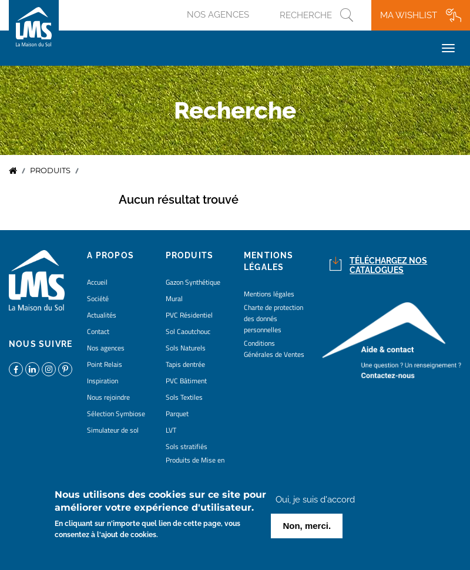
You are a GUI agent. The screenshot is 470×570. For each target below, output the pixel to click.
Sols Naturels (186, 347)
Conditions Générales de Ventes (274, 349)
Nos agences (218, 14)
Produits (50, 170)
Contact (98, 331)
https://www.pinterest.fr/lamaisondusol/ (65, 369)
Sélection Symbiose (116, 413)
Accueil (13, 171)
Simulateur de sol (113, 430)
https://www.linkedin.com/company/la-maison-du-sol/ (32, 369)
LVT (171, 430)
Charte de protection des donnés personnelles (273, 318)
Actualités (101, 315)
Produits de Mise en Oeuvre (195, 465)
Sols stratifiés (186, 446)
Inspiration (102, 380)
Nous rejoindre (108, 397)
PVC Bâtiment (186, 380)
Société (98, 298)
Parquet (177, 413)
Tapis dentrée (185, 364)
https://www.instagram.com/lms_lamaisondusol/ (49, 369)
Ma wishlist (408, 15)
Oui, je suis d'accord (315, 503)
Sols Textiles (184, 397)
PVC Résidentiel (189, 315)
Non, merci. (307, 529)
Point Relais (104, 364)
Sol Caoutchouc (188, 331)
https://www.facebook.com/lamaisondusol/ (16, 369)
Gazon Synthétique (193, 282)
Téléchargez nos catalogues (388, 265)
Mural (174, 298)
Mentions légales (269, 293)
